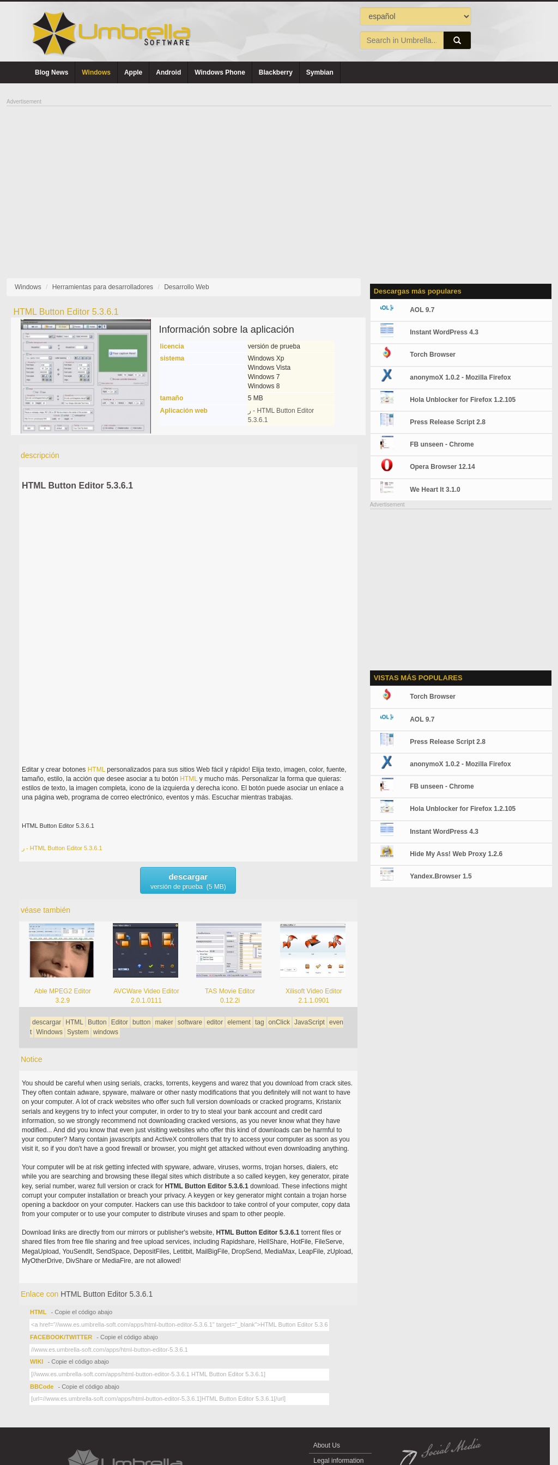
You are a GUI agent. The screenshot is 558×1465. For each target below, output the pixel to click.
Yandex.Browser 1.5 (440, 876)
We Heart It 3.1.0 (435, 489)
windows (105, 1032)
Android (168, 72)
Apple (133, 72)
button (141, 1022)
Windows (96, 72)
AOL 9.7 (422, 310)
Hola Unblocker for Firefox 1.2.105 (462, 400)
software (190, 1022)
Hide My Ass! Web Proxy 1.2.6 (456, 854)
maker (164, 1022)
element (239, 1022)
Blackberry (276, 72)
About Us (327, 1445)
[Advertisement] (279, 183)
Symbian (319, 72)
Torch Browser (433, 354)
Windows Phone (220, 72)
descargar (46, 1022)
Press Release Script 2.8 (448, 422)
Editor (119, 1022)
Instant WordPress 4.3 (444, 332)
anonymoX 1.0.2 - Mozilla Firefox (460, 377)
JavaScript (309, 1022)
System (78, 1032)
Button (97, 1022)
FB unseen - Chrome (442, 444)
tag (259, 1022)
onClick (279, 1022)
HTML (96, 769)
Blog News (51, 72)
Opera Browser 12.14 (442, 467)
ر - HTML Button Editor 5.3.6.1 (62, 848)
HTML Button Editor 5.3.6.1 (77, 485)
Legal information (339, 1460)
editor (215, 1022)
